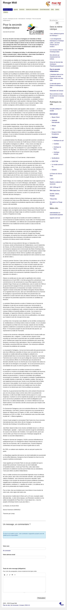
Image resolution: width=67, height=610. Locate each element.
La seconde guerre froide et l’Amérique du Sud (56, 85)
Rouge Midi (10, 2)
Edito (52, 9)
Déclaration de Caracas (56, 90)
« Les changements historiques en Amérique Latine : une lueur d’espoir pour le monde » (57, 42)
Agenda (16, 9)
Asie (53, 129)
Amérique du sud (58, 140)
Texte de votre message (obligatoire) (14, 568)
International (21, 18)
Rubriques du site (7, 9)
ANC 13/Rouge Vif (55, 187)
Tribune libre (53, 199)
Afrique (54, 125)
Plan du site (6, 605)
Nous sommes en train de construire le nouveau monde (57, 96)
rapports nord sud (55, 218)
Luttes (51, 178)
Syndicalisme (55, 158)
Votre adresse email (9, 554)
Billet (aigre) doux (55, 190)
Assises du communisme (32, 9)
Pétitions (5, 12)
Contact (22, 605)
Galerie (57, 9)
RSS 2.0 (27, 605)
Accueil (5, 18)
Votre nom (6, 546)
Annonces (21, 9)
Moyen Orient (55, 117)
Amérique (28, 18)
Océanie (54, 169)
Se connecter (7, 550)
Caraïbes (56, 143)
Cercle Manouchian (44, 9)
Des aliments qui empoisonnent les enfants (55, 57)
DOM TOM (55, 161)
